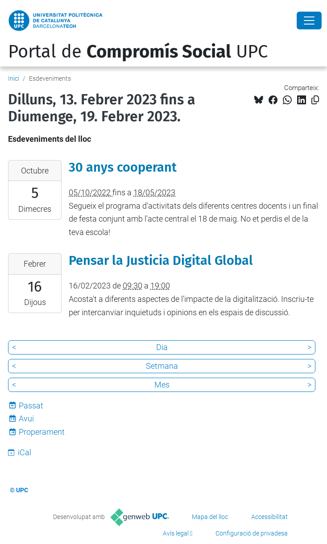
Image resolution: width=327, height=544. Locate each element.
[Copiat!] (315, 100)
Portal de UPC (138, 51)
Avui (26, 418)
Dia (162, 347)
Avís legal (176, 533)
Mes (162, 384)
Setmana (162, 366)
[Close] (309, 20)
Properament (42, 432)
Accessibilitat (269, 516)
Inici (13, 78)
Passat (31, 405)
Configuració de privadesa (251, 533)
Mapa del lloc (210, 516)
